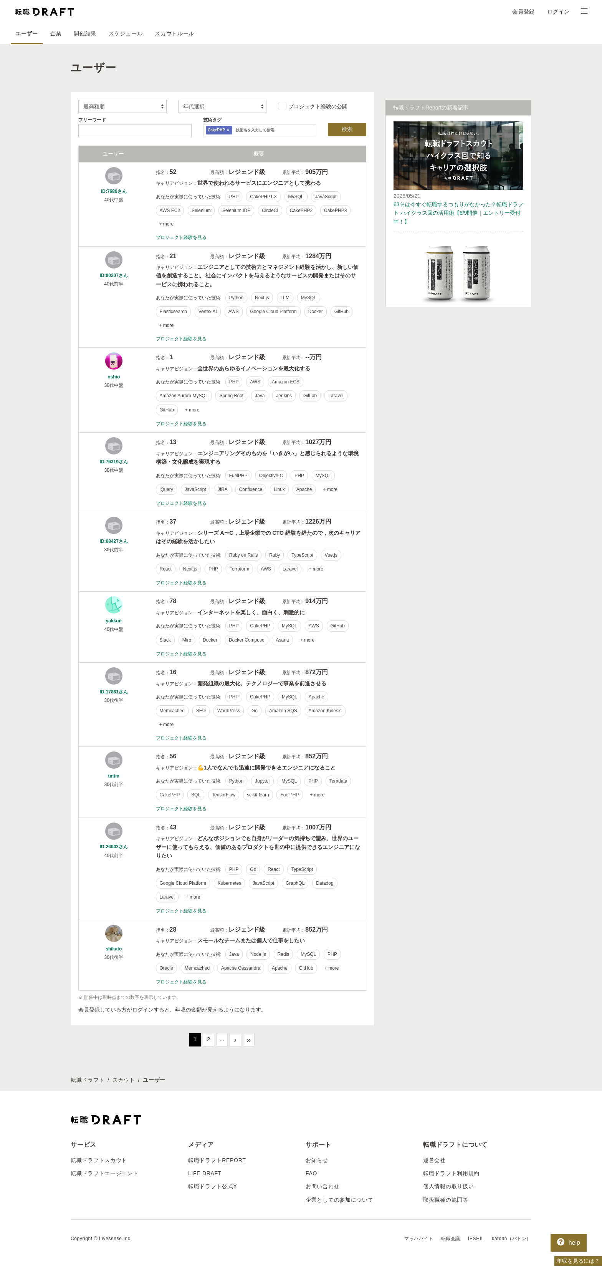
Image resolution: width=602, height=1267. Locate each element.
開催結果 (85, 33)
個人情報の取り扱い (448, 1186)
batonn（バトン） (511, 1238)
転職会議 (450, 1238)
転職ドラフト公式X (212, 1186)
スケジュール (125, 33)
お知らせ (317, 1160)
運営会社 (434, 1160)
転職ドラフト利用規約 (451, 1173)
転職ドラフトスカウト (99, 1160)
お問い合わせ (322, 1186)
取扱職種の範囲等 (445, 1200)
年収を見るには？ (578, 1261)
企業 (55, 33)
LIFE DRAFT (205, 1173)
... (222, 1039)
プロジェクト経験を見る (181, 237)
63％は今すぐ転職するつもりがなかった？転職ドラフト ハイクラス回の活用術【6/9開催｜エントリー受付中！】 (458, 213)
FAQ (311, 1173)
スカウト (123, 1080)
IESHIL (476, 1238)
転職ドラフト (87, 1080)
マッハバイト (418, 1238)
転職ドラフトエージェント (104, 1173)
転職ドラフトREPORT (217, 1160)
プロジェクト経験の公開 (312, 106)
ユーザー (26, 33)
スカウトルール (174, 33)
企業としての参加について (339, 1200)
